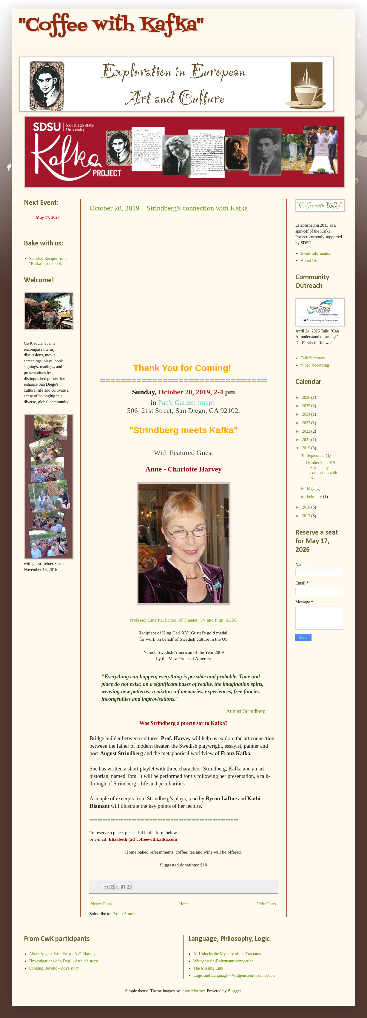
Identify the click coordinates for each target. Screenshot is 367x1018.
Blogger (234, 991)
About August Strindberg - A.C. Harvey (62, 954)
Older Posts (266, 904)
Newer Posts (101, 904)
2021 (307, 439)
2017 (307, 516)
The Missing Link (208, 968)
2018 (307, 507)
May (311, 488)
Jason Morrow (193, 991)
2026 (307, 397)
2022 (307, 431)
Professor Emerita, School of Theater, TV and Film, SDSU (183, 619)
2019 (307, 448)
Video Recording (315, 365)
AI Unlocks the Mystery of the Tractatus (227, 954)
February (315, 496)
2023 (307, 423)
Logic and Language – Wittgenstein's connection (234, 975)
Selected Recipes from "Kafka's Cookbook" (48, 261)
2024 (307, 414)
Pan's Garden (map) (187, 402)
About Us (309, 260)
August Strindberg (245, 711)
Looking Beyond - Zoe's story (54, 968)
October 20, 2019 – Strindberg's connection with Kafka (169, 208)
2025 (307, 406)
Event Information (316, 253)
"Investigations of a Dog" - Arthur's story (63, 961)
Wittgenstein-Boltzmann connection (223, 961)
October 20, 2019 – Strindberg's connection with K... (322, 470)
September (316, 455)
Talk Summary (313, 358)
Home (184, 904)
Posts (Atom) (123, 914)
